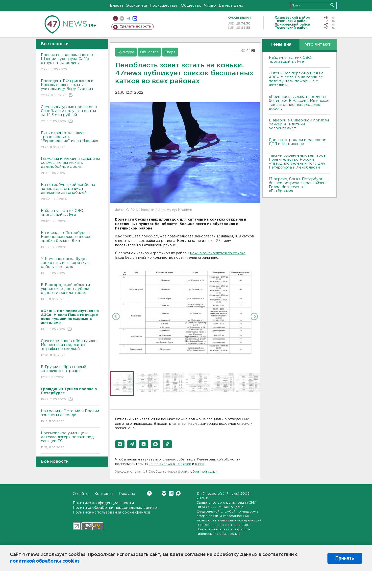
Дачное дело (231, 5)
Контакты (103, 493)
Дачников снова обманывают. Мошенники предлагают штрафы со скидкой (70, 348)
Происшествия (164, 5)
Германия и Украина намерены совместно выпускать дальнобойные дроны (70, 166)
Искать (332, 5)
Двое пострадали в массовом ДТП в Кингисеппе (297, 141)
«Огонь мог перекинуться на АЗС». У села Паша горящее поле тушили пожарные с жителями (296, 79)
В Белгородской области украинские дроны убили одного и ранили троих (70, 292)
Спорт (170, 52)
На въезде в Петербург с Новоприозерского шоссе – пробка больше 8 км (70, 240)
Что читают (318, 44)
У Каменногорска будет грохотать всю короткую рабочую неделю (70, 266)
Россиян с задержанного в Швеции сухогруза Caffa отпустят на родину (70, 62)
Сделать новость (135, 26)
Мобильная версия (115, 18)
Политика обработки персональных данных (115, 507)
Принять (344, 558)
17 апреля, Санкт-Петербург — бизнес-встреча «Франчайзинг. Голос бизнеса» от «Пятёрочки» (298, 185)
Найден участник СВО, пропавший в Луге (70, 216)
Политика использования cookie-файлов (111, 512)
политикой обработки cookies (44, 561)
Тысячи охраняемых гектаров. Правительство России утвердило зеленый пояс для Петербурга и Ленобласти (297, 161)
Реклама (127, 493)
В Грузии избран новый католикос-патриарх (70, 372)
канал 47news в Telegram (170, 464)
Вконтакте (149, 493)
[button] (119, 444)
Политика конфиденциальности (103, 503)
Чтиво (210, 5)
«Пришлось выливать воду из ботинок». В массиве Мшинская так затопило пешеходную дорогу (299, 102)
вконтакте (122, 18)
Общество (191, 5)
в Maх (199, 464)
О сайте (80, 493)
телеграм (128, 18)
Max (178, 493)
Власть (117, 5)
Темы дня (280, 44)
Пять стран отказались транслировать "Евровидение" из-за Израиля (70, 140)
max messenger (134, 18)
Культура (126, 52)
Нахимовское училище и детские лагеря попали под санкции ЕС (70, 440)
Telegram (171, 493)
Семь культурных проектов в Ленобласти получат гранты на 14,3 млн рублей (70, 114)
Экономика (136, 5)
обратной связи (204, 471)
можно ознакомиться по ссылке (218, 253)
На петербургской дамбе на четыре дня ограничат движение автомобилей (70, 192)
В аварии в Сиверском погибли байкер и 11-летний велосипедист (299, 124)
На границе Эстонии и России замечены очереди (70, 416)
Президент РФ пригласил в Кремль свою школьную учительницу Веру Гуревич (70, 88)
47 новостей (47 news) (219, 493)
